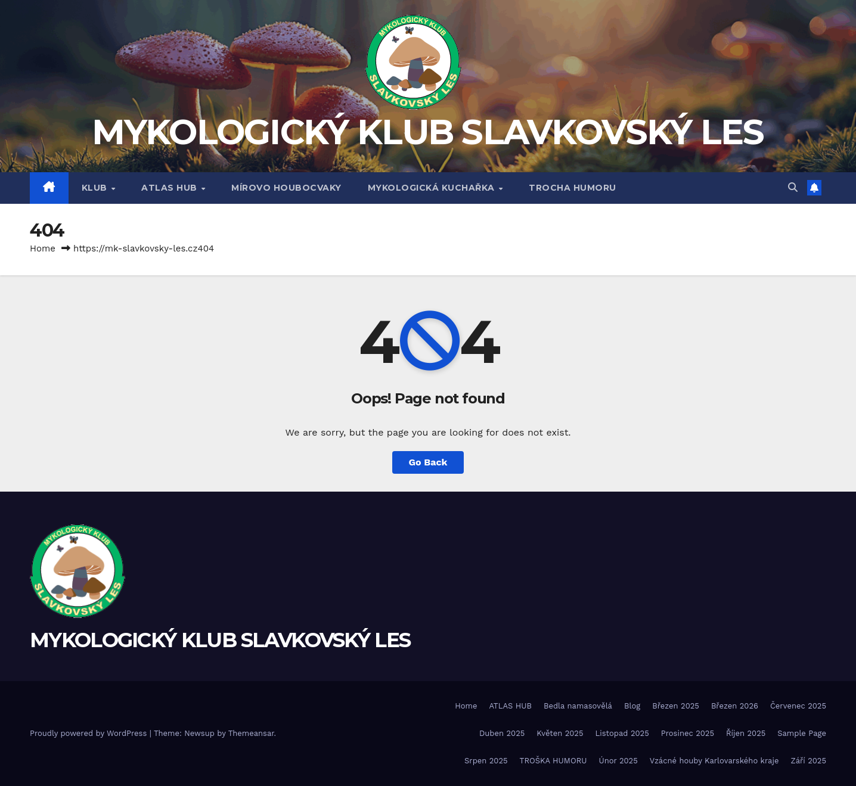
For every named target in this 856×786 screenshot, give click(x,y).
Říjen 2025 (745, 733)
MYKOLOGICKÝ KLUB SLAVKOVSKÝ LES (428, 132)
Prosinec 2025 (687, 733)
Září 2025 (808, 760)
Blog (632, 705)
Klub (96, 187)
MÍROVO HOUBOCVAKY (286, 187)
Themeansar (251, 733)
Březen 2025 (675, 705)
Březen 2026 (734, 705)
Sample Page (801, 733)
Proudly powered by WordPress (90, 733)
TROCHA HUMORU (572, 187)
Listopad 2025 (622, 733)
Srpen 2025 (486, 760)
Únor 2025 (618, 760)
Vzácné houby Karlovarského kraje (714, 760)
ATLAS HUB (170, 187)
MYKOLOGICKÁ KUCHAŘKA (433, 187)
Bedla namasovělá (578, 705)
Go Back (428, 462)
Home (42, 248)
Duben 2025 (502, 733)
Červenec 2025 (798, 705)
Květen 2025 (559, 733)
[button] (793, 187)
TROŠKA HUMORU (553, 760)
